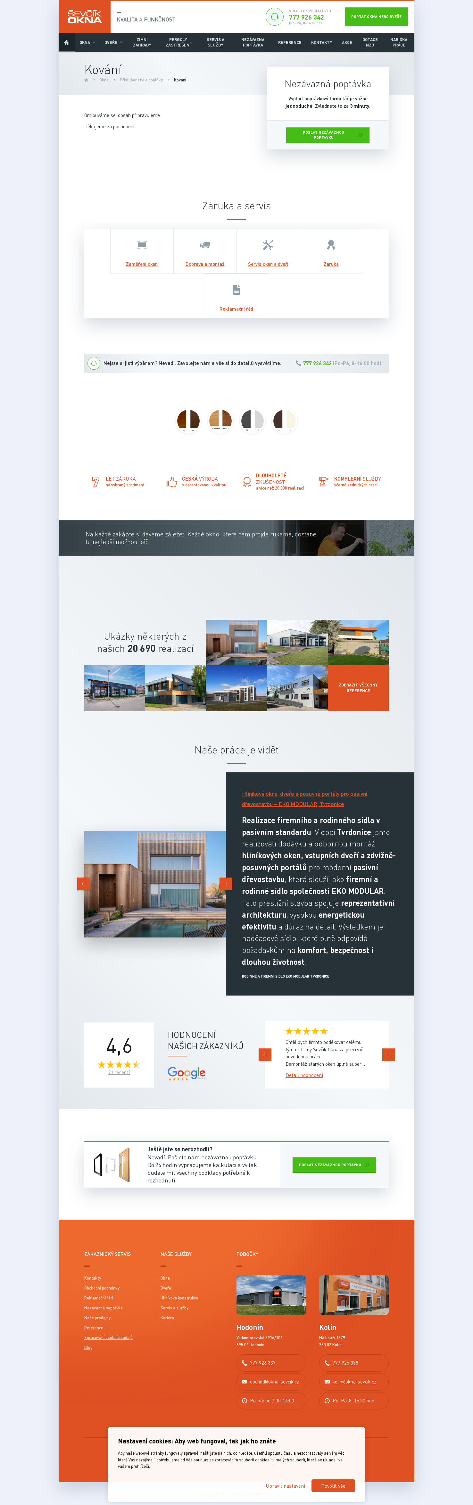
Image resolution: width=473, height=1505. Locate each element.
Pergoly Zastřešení (178, 42)
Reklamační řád (98, 1297)
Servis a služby (215, 42)
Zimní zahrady (142, 42)
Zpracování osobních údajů (108, 1337)
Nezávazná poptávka (252, 42)
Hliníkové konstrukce (179, 1297)
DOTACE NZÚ (370, 42)
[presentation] (83, 884)
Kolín (327, 1327)
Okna (84, 42)
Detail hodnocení (304, 1075)
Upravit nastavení (285, 1486)
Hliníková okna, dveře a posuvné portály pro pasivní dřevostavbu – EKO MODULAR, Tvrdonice (304, 798)
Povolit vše (333, 1486)
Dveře (110, 42)
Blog (88, 1347)
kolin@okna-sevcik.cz (354, 1381)
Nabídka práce (398, 42)
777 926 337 (263, 1363)
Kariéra (167, 1317)
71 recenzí (119, 1072)
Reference (290, 42)
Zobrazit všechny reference (358, 687)
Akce (347, 42)
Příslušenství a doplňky (141, 79)
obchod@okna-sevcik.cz (274, 1381)
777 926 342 (317, 363)
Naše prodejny (97, 1317)
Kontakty (321, 42)
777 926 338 (345, 1363)
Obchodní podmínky (102, 1288)
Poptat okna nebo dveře (376, 16)
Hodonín (249, 1327)
